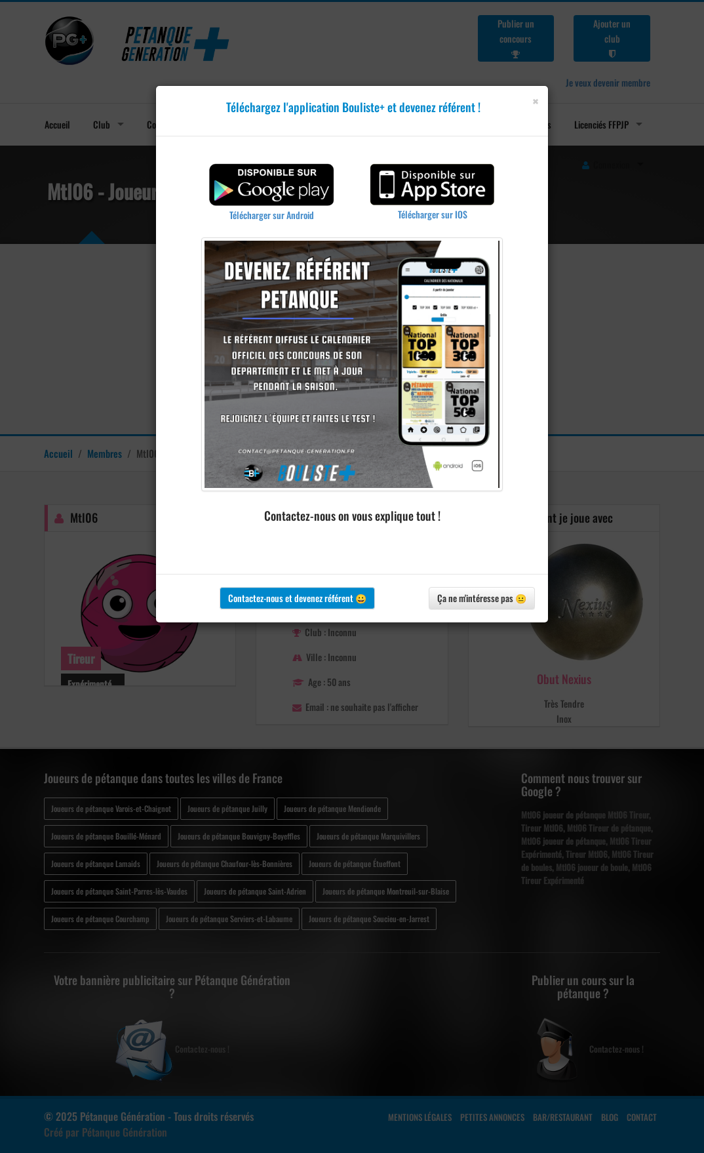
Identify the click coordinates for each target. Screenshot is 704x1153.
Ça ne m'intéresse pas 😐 (481, 598)
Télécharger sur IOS (432, 214)
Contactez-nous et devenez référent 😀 (297, 598)
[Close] (535, 101)
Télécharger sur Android (271, 215)
